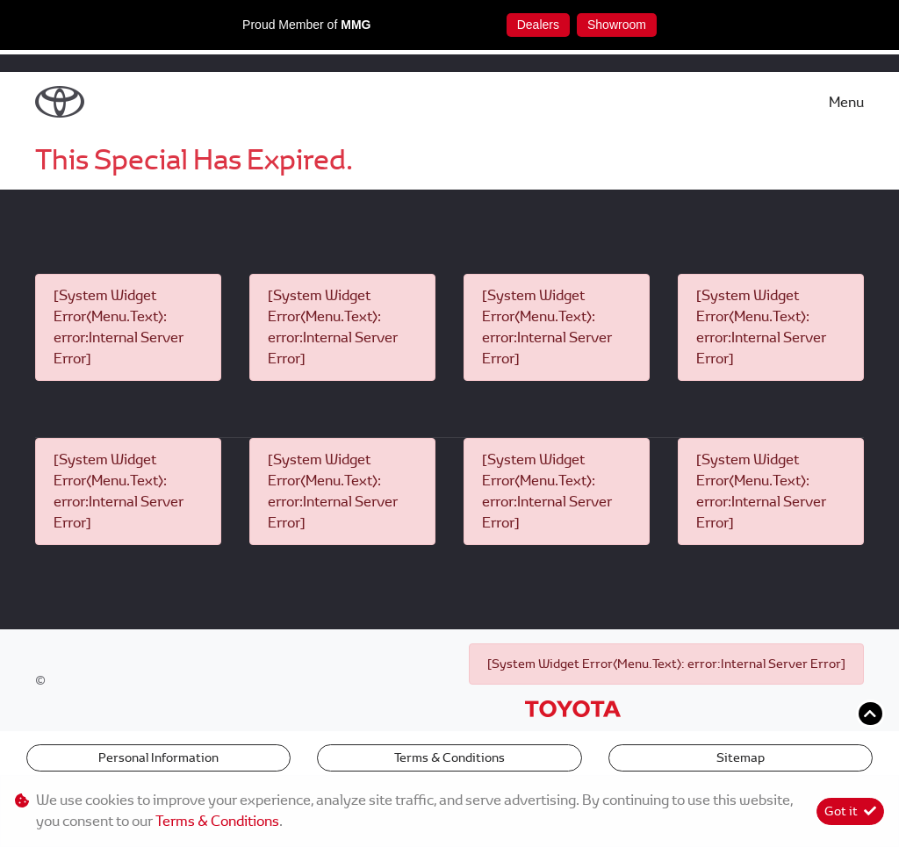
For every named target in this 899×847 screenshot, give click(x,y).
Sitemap (740, 757)
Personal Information (158, 757)
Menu (846, 102)
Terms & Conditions (449, 757)
